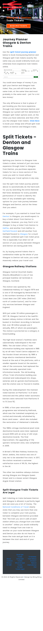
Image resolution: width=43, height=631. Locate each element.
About (9, 559)
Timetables (32, 557)
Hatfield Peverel (10, 231)
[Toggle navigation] (3, 10)
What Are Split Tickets (20, 564)
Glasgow (24, 234)
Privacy (9, 563)
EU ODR (9, 565)
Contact (9, 561)
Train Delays (32, 559)
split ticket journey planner (23, 52)
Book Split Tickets (18, 26)
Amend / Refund (33, 562)
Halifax (6, 228)
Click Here (34, 121)
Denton (6, 216)
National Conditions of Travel (16, 507)
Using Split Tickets (20, 560)
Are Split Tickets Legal (19, 568)
